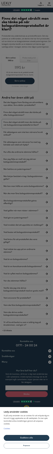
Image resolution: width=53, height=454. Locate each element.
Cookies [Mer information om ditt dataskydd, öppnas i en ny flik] (7, 428)
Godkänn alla (26, 438)
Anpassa (26, 445)
